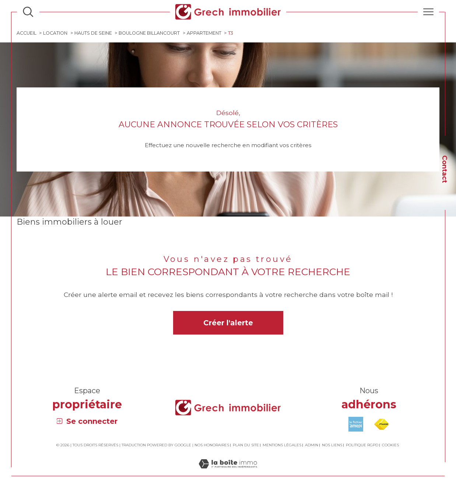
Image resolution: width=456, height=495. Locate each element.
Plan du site (246, 445)
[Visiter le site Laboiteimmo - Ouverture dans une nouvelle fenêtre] (227, 472)
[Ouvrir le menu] (428, 12)
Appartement (206, 33)
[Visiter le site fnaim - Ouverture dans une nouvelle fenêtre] (381, 424)
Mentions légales (282, 445)
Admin (311, 445)
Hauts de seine (94, 33)
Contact (445, 169)
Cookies (390, 446)
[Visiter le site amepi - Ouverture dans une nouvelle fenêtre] (355, 424)
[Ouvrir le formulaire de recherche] (28, 11)
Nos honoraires (211, 445)
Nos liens (332, 445)
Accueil (27, 33)
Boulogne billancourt (151, 33)
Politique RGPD (362, 445)
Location (55, 33)
